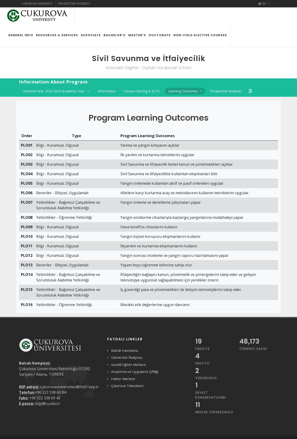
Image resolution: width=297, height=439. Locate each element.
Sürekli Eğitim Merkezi (128, 348)
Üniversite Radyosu (126, 341)
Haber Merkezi (123, 362)
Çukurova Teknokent (127, 369)
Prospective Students (74, 4)
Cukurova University (37, 4)
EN (263, 3)
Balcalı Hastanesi (124, 334)
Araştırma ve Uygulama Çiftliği (134, 355)
